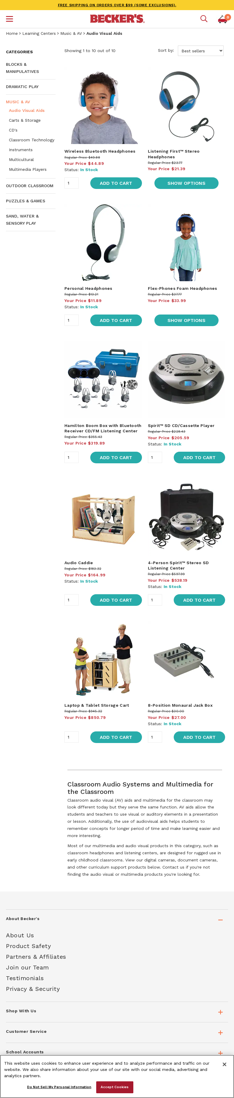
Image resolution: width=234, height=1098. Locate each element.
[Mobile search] (204, 19)
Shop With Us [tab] (21, 1010)
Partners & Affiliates (36, 956)
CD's (13, 130)
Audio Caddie (78, 562)
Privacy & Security (33, 988)
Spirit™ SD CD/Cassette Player (181, 425)
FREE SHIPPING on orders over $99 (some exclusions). (117, 5)
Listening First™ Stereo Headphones (174, 154)
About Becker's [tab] (22, 918)
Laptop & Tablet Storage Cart (96, 705)
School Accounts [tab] (25, 1051)
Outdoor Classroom (29, 185)
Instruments (21, 149)
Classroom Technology (31, 139)
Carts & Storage (25, 120)
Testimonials (25, 978)
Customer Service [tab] (26, 1031)
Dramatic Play (22, 86)
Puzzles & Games (25, 200)
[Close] (224, 1064)
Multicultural (21, 159)
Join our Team (27, 967)
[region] (117, 1076)
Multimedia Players (28, 169)
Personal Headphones (88, 288)
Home (12, 33)
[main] (144, 465)
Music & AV (71, 33)
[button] (9, 19)
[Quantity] (71, 183)
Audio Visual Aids (27, 110)
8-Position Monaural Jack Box (180, 705)
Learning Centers (39, 33)
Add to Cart (116, 183)
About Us (20, 935)
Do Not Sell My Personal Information (59, 1087)
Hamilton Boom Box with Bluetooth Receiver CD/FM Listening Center (103, 428)
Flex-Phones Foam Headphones (182, 288)
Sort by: (191, 51)
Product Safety (28, 946)
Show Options (186, 183)
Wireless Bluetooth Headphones (100, 151)
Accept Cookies (115, 1087)
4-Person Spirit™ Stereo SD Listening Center (178, 565)
